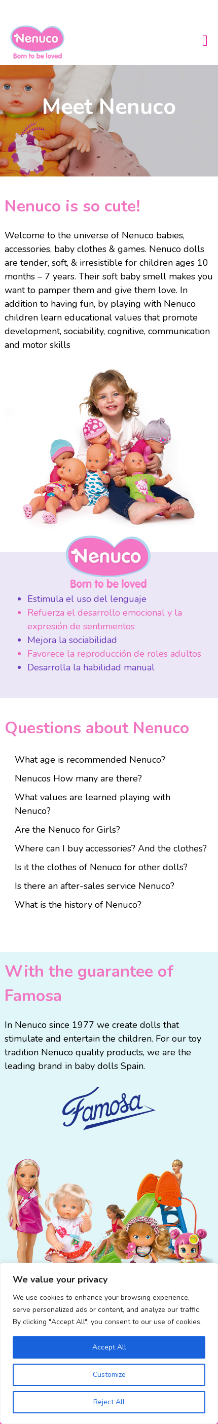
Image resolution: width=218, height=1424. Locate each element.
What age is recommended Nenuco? (90, 760)
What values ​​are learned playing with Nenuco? (92, 804)
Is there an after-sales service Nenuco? (94, 886)
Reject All (109, 1402)
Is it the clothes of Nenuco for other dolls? (101, 867)
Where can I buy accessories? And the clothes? (111, 848)
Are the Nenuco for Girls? (67, 830)
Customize (109, 1374)
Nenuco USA (41, 42)
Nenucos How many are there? (78, 778)
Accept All (109, 1347)
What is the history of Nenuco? (78, 905)
